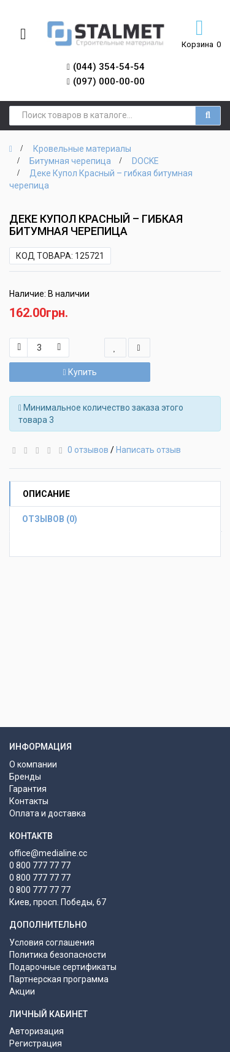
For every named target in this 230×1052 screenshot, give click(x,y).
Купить (79, 372)
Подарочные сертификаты (63, 967)
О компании (33, 764)
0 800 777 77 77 (40, 865)
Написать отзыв (148, 450)
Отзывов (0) (49, 519)
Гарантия (28, 789)
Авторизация (36, 1031)
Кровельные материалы (82, 149)
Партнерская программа (59, 979)
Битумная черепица (70, 161)
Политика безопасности (57, 955)
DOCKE (145, 161)
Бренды (25, 777)
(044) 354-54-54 (109, 66)
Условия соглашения (51, 942)
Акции (22, 991)
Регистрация (35, 1043)
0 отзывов (88, 450)
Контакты (28, 801)
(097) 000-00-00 (109, 81)
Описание (46, 494)
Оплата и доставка (47, 813)
